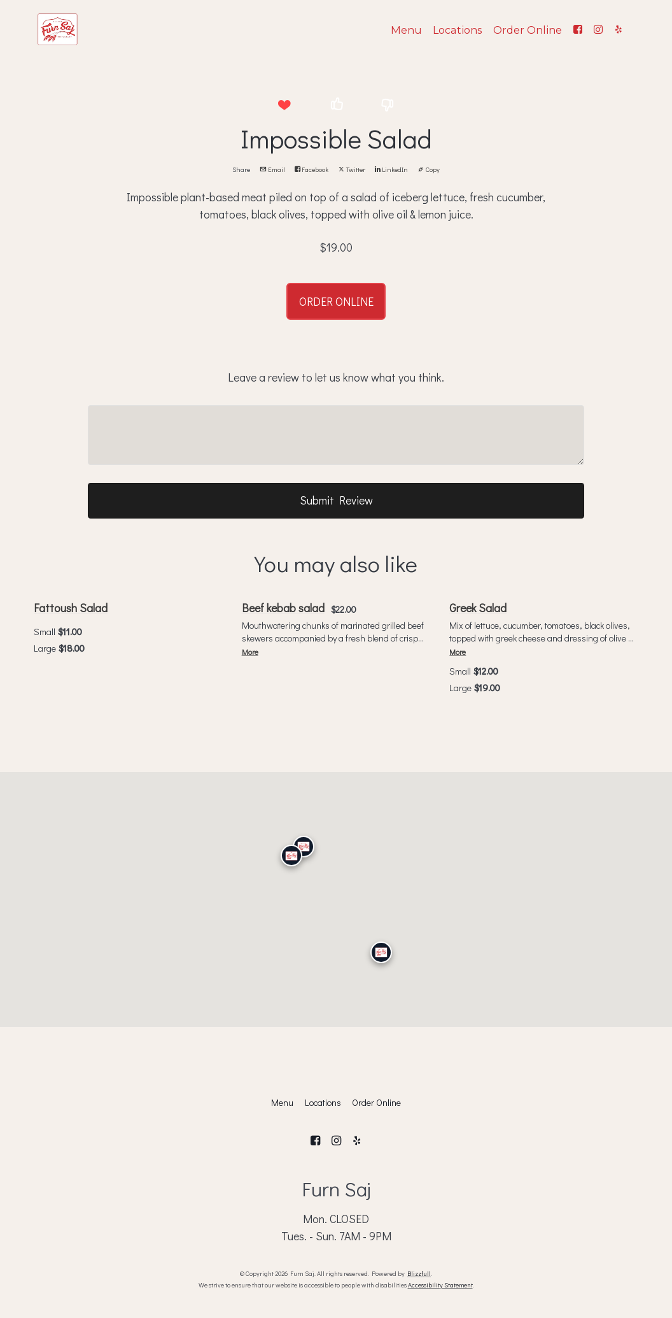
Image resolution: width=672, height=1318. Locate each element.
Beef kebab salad (283, 607)
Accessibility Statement (440, 1284)
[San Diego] (381, 952)
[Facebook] (578, 29)
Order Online (527, 30)
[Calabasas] (291, 855)
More (250, 652)
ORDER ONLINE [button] (336, 301)
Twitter (351, 169)
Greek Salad (478, 607)
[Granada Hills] (303, 846)
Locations (457, 30)
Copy (428, 169)
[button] (284, 105)
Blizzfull (419, 1273)
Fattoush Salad (71, 607)
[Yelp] (618, 29)
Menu (406, 30)
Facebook (311, 169)
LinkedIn (391, 169)
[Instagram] (598, 29)
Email (272, 169)
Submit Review (336, 500)
